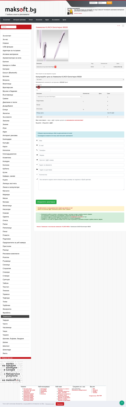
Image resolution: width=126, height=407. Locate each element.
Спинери (6, 272)
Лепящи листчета (10, 183)
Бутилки (6, 76)
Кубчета (6, 169)
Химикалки (7, 316)
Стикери (6, 276)
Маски (5, 198)
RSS (94, 389)
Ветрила (6, 80)
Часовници (7, 327)
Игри (4, 128)
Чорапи (6, 335)
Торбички (6, 305)
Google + (95, 391)
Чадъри (6, 320)
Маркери (6, 194)
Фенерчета (7, 309)
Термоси (6, 294)
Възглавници (8, 95)
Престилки (7, 246)
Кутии (5, 172)
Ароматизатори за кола (12, 58)
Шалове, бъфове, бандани (13, 339)
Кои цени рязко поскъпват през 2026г (29, 389)
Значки (5, 124)
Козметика (7, 158)
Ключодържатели (9, 154)
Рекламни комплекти (11, 254)
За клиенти (55, 19)
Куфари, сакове (9, 176)
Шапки (5, 342)
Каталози (39, 19)
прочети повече (78, 13)
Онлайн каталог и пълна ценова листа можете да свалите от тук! (55, 208)
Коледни (6, 161)
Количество (39, 85)
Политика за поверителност (79, 390)
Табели (5, 283)
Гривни (5, 98)
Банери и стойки (9, 65)
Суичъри (6, 279)
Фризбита (6, 313)
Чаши (5, 331)
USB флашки (8, 47)
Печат (31, 19)
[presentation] (49, 194)
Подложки (7, 239)
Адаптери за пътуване (11, 50)
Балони (6, 62)
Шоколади (7, 350)
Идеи (47, 19)
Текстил (6, 287)
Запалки (6, 121)
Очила (5, 220)
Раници (6, 250)
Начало (39, 226)
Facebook (95, 390)
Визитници (7, 84)
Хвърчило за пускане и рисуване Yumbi (64, 394)
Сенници (6, 265)
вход (109, 3)
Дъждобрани (8, 106)
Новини (6, 43)
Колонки (6, 165)
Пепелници (7, 228)
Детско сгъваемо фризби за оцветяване (64, 399)
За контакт (6, 19)
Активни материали (73, 8)
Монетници (7, 206)
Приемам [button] (60, 404)
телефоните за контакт (77, 216)
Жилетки (6, 113)
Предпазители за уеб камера (14, 242)
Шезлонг (6, 346)
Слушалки (7, 268)
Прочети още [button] (49, 404)
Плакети (6, 235)
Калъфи (6, 143)
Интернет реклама (19, 19)
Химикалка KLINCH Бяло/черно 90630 (29, 394)
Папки (5, 224)
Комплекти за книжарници (27, 392)
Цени (64, 19)
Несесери (6, 209)
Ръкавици (6, 261)
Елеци (5, 110)
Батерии (6, 69)
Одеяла (6, 217)
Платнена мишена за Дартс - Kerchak (63, 392)
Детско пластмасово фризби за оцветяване (64, 397)
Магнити (6, 191)
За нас (5, 39)
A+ (118, 25)
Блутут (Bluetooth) (10, 73)
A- (119, 25)
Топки (5, 302)
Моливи (6, 202)
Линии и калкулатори (11, 187)
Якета (5, 353)
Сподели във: (93, 395)
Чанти (5, 324)
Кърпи (5, 180)
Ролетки (6, 257)
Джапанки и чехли (10, 102)
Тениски (6, 291)
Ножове (6, 213)
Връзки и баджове (10, 91)
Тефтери (6, 298)
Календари (7, 139)
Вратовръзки (8, 87)
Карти (5, 146)
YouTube (95, 392)
